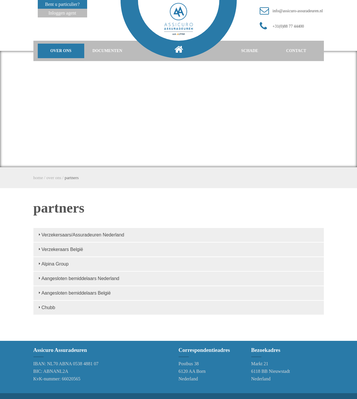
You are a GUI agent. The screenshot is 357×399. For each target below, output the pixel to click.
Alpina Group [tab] (53, 263)
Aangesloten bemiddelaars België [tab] (74, 292)
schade (249, 51)
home (38, 177)
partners (71, 177)
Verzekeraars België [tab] (60, 249)
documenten (107, 51)
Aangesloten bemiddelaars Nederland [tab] (78, 278)
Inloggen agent (62, 12)
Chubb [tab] (46, 307)
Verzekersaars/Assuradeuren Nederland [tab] (80, 234)
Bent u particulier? (62, 4)
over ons (60, 51)
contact (296, 51)
